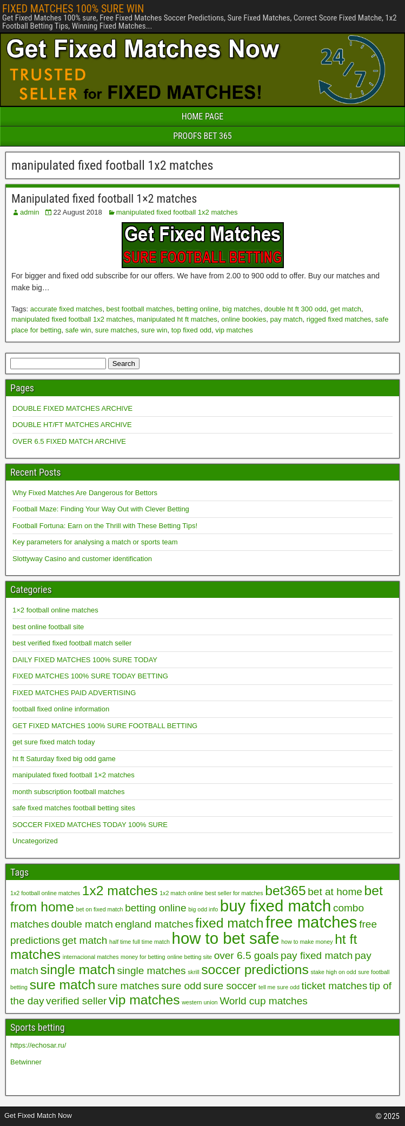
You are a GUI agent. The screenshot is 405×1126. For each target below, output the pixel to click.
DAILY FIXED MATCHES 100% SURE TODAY (84, 660)
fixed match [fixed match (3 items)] (229, 923)
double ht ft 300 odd (295, 309)
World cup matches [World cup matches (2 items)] (264, 1001)
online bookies (243, 319)
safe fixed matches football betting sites (73, 808)
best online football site (48, 627)
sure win (154, 330)
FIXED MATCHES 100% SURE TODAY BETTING (90, 676)
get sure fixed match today (53, 742)
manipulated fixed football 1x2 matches (177, 212)
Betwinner (26, 1062)
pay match (286, 319)
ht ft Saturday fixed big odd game (64, 759)
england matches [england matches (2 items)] (154, 924)
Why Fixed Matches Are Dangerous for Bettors (84, 493)
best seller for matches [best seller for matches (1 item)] (234, 893)
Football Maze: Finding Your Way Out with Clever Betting (100, 509)
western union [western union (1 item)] (199, 1002)
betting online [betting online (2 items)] (155, 908)
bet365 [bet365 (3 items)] (285, 890)
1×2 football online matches (55, 610)
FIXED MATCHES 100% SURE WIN (73, 8)
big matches (241, 309)
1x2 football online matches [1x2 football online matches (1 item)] (45, 893)
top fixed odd (191, 330)
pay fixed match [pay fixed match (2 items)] (317, 955)
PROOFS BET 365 (202, 136)
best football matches (140, 309)
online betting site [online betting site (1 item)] (189, 957)
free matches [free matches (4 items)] (311, 922)
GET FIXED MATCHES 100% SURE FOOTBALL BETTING (104, 726)
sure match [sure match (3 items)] (63, 984)
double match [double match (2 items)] (82, 924)
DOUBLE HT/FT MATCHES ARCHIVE (72, 425)
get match (345, 309)
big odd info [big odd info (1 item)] (203, 909)
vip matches (234, 330)
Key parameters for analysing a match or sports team (95, 542)
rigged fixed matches (339, 319)
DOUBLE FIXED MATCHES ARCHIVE (72, 408)
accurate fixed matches (66, 309)
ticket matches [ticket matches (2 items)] (334, 985)
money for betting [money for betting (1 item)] (143, 957)
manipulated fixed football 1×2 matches (73, 775)
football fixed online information (60, 709)
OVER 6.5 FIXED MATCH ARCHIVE (69, 441)
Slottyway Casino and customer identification (82, 559)
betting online (197, 309)
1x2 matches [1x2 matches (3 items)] (120, 890)
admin (29, 212)
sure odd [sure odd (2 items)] (181, 985)
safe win (78, 330)
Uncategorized (35, 841)
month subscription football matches (68, 792)
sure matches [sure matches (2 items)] (128, 985)
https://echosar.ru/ (38, 1045)
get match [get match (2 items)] (85, 940)
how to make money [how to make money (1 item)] (307, 941)
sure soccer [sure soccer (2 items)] (229, 985)
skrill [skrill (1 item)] (193, 972)
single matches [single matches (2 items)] (151, 970)
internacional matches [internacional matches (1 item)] (91, 957)
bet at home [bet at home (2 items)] (335, 891)
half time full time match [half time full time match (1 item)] (139, 941)
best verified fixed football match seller (71, 643)
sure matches (116, 330)
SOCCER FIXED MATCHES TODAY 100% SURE (90, 825)
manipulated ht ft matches (177, 319)
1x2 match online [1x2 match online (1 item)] (181, 893)
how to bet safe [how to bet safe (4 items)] (226, 938)
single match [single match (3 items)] (78, 969)
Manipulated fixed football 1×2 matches (104, 198)
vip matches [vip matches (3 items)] (144, 999)
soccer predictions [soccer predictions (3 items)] (255, 969)
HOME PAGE (203, 116)
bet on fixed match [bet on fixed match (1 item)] (99, 909)
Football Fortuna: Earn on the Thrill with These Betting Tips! (104, 526)
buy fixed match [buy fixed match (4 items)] (275, 906)
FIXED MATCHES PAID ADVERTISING (74, 693)
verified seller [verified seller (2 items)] (76, 1001)
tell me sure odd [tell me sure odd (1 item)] (279, 987)
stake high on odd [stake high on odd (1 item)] (333, 972)
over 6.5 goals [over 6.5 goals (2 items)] (246, 955)
